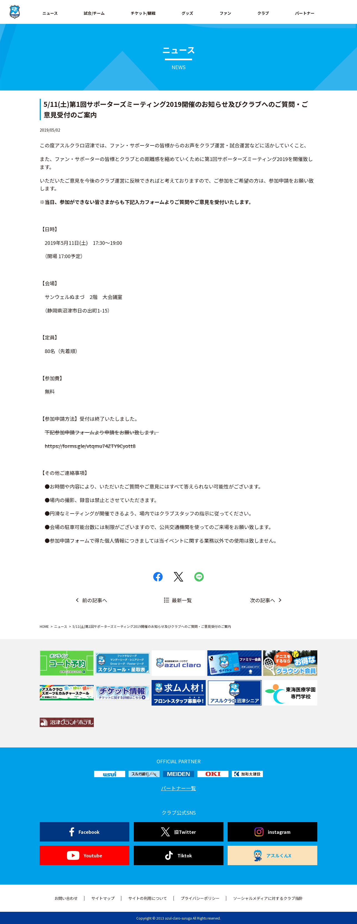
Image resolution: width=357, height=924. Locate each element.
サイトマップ (103, 898)
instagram (273, 831)
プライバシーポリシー (200, 898)
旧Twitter (178, 831)
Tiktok (178, 855)
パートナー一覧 (178, 788)
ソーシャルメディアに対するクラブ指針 (268, 898)
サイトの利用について (147, 898)
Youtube (84, 855)
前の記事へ (94, 600)
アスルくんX (272, 855)
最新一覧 (182, 600)
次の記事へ (262, 600)
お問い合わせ (66, 898)
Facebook (84, 831)
